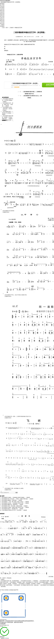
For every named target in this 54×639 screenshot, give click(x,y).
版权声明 (16, 590)
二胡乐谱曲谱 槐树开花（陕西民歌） (9, 504)
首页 (3, 27)
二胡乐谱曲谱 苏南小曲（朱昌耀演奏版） (10, 580)
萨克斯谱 (2, 7)
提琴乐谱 (2, 23)
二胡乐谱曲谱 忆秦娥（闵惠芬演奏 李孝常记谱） (12, 507)
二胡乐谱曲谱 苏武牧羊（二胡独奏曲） (29, 580)
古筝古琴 (2, 17)
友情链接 (11, 590)
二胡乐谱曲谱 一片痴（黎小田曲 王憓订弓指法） (12, 501)
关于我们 (2, 590)
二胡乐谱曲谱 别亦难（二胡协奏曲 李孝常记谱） (12, 503)
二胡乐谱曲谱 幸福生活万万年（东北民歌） (11, 510)
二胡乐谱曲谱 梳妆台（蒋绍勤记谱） (9, 508)
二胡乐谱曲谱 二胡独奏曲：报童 (17, 582)
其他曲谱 (2, 26)
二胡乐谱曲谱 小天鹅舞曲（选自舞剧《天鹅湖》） (30, 583)
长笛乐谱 (2, 9)
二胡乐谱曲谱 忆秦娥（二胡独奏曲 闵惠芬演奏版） (13, 497)
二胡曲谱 (2, 24)
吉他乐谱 (2, 12)
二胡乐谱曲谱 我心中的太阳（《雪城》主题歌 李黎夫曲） (15, 498)
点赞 (42, 36)
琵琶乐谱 (2, 19)
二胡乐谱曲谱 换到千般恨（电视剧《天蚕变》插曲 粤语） (7, 117)
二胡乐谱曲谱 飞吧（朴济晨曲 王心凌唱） (14, 488)
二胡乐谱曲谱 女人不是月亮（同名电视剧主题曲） (37, 582)
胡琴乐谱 (2, 13)
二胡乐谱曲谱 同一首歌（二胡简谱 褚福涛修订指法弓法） (18, 416)
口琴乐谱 (2, 21)
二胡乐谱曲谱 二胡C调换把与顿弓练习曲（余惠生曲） (26, 585)
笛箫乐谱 (2, 14)
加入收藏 (37, 36)
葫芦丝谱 (2, 16)
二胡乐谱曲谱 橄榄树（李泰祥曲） (9, 500)
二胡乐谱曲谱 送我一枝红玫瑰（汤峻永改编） (12, 506)
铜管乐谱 (2, 10)
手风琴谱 (2, 6)
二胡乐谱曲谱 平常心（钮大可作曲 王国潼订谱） (15, 294)
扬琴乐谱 (2, 20)
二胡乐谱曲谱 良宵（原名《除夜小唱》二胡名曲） (7, 104)
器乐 (7, 27)
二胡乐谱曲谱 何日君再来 (8, 210)
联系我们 (7, 590)
